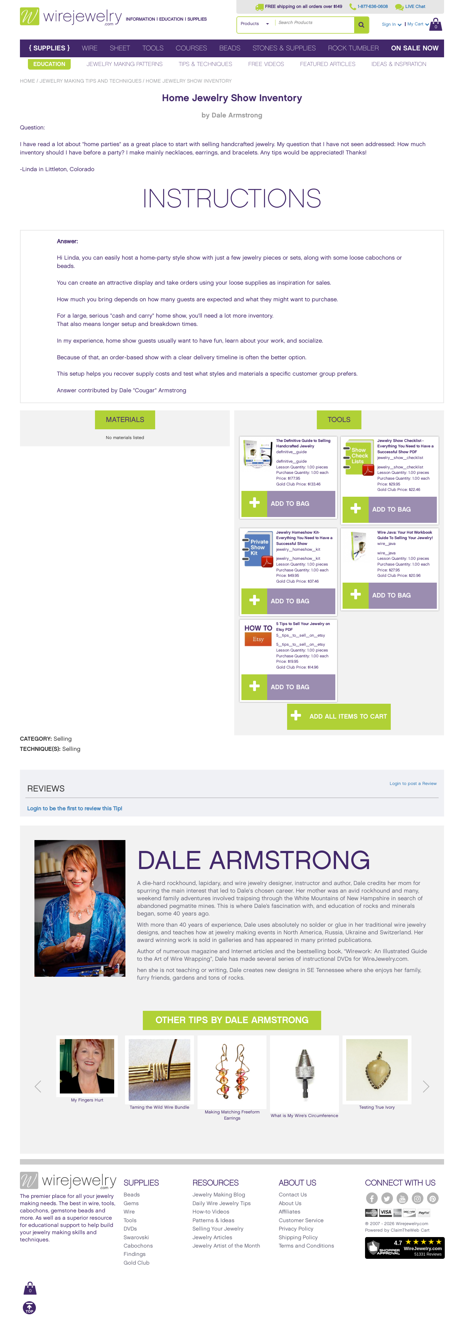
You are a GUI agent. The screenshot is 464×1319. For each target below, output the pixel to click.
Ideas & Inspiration (399, 64)
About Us (290, 1203)
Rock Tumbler (353, 48)
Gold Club (136, 1263)
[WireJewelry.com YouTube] (402, 1198)
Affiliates (290, 1212)
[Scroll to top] (29, 1313)
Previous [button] (37, 1086)
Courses (191, 48)
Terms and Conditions (306, 1246)
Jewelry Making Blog (218, 1195)
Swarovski (136, 1237)
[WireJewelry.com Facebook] (372, 1198)
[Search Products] (361, 25)
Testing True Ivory (377, 1072)
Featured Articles (328, 64)
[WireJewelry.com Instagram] (417, 1198)
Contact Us (293, 1195)
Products (250, 24)
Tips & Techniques (205, 64)
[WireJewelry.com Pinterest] (433, 1198)
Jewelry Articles (212, 1237)
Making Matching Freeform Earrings (232, 1077)
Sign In (392, 24)
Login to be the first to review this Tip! (74, 808)
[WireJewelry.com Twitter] (387, 1198)
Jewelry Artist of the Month (226, 1246)
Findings (135, 1254)
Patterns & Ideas (213, 1220)
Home (27, 81)
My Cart (424, 24)
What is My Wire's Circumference (304, 1076)
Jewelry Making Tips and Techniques (90, 81)
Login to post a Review (413, 784)
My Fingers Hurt (87, 1068)
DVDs (130, 1229)
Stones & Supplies (284, 48)
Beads (229, 48)
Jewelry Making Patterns (125, 64)
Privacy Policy (296, 1229)
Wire (90, 48)
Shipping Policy (298, 1237)
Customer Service (301, 1220)
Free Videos (266, 64)
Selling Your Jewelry (218, 1229)
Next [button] (426, 1086)
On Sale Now (415, 48)
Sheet (120, 48)
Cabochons (138, 1246)
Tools (152, 48)
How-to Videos (210, 1212)
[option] (87, 1069)
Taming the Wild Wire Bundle (159, 1072)
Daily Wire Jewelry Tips (221, 1203)
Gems (131, 1203)
